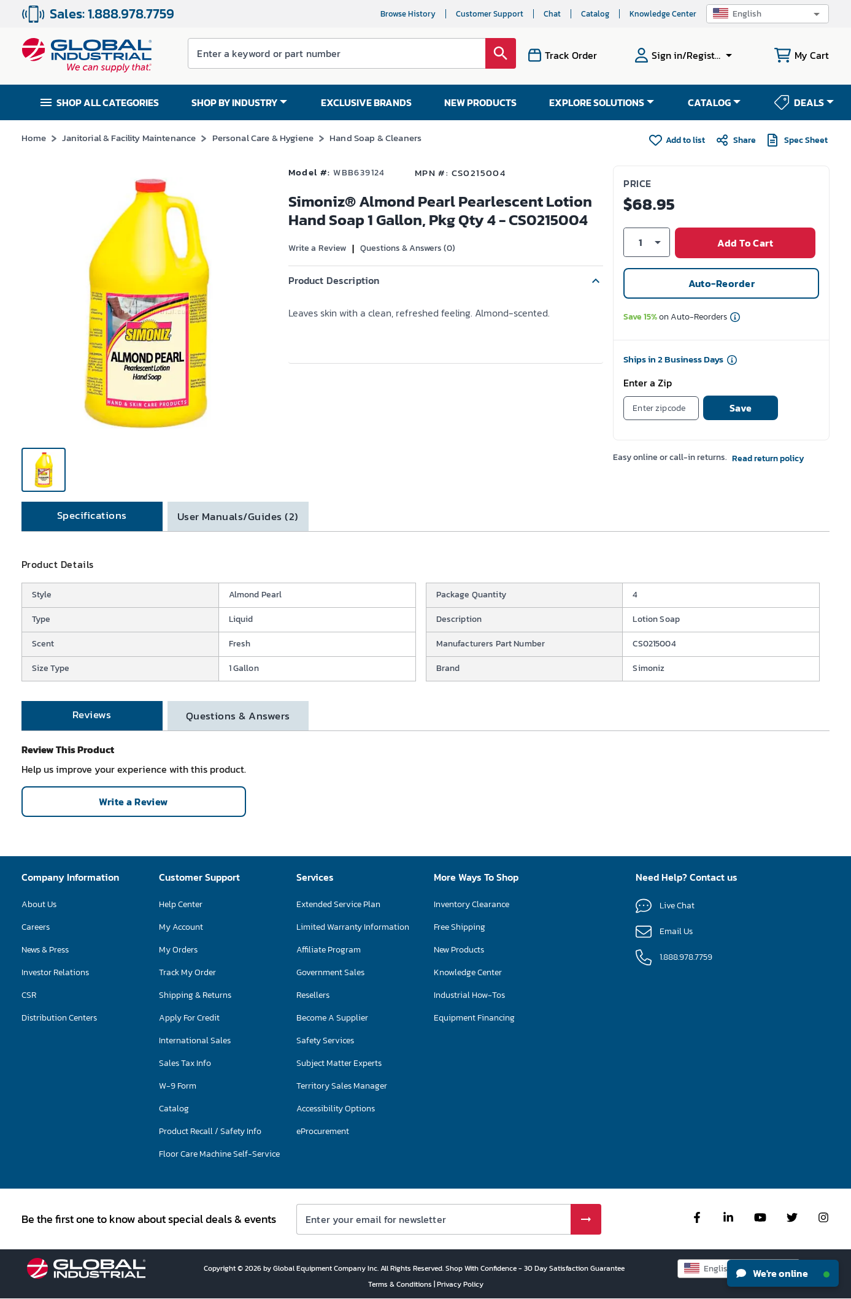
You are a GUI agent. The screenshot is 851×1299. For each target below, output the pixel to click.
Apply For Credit (189, 1017)
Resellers (312, 995)
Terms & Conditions (401, 1284)
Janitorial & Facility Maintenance (129, 138)
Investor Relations (55, 972)
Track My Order (187, 972)
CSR (28, 995)
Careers (35, 927)
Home (34, 138)
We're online (783, 1273)
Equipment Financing (474, 1017)
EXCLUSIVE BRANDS (366, 102)
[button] (767, 14)
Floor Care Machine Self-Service (219, 1154)
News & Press (45, 949)
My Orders (178, 949)
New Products (459, 949)
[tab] (92, 516)
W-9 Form (177, 1085)
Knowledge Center (663, 14)
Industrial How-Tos (469, 995)
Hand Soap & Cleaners (375, 138)
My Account (181, 927)
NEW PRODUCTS (480, 102)
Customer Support (489, 14)
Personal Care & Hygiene (263, 138)
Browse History (408, 14)
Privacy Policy (460, 1284)
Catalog (595, 14)
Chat (552, 14)
